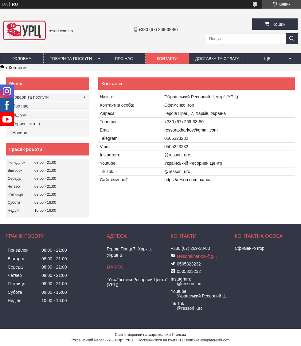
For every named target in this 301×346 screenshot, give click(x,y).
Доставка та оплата (217, 58)
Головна (21, 58)
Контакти (167, 58)
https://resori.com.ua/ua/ (187, 179)
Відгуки (19, 114)
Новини (19, 132)
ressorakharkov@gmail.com (191, 130)
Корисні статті (26, 123)
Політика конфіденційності (207, 340)
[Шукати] (292, 38)
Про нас (124, 58)
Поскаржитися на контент (159, 340)
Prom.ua (179, 334)
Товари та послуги (71, 58)
